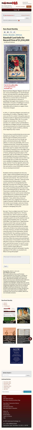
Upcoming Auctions (9, 15)
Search (27, 18)
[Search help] (19, 20)
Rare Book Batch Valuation (10, 408)
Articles (5, 303)
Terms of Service (7, 416)
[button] (25, 15)
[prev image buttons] (4, 315)
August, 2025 (6, 387)
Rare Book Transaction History (11, 403)
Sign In (28, 6)
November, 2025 (7, 383)
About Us (5, 411)
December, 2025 (7, 382)
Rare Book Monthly (8, 398)
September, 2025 (7, 386)
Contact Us (6, 413)
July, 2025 (6, 389)
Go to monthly (27, 391)
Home (4, 397)
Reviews (5, 304)
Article (5, 373)
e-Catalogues (7, 306)
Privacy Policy (6, 414)
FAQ (4, 418)
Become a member (20, 6)
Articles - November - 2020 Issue (12, 35)
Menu (16, 10)
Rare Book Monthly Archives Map (11, 400)
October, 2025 (7, 385)
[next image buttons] (14, 315)
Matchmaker (6, 405)
